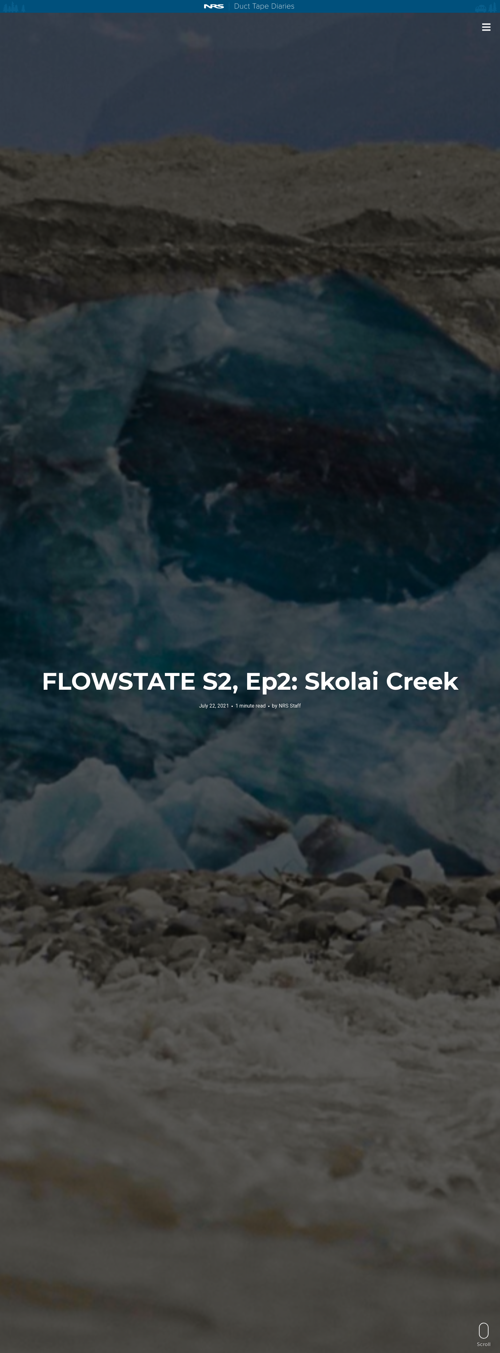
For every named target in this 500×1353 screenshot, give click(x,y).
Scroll (483, 1335)
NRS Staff (290, 706)
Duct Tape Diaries (261, 6)
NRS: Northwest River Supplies (214, 6)
